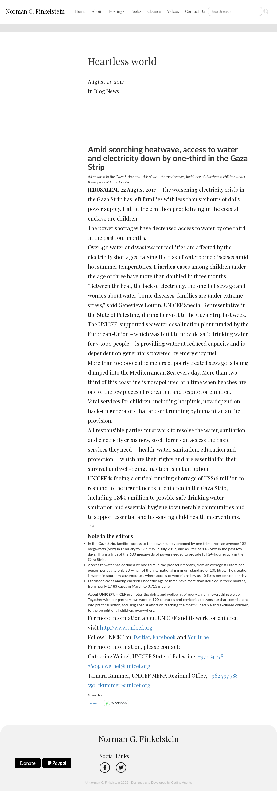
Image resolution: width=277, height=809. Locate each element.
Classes (154, 11)
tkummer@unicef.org (124, 685)
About (97, 11)
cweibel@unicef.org (126, 665)
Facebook (165, 637)
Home (80, 11)
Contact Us (195, 11)
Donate (28, 763)
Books (135, 11)
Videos (173, 11)
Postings (116, 11)
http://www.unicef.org (126, 627)
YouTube (198, 637)
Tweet (93, 703)
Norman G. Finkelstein (35, 11)
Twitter (141, 637)
